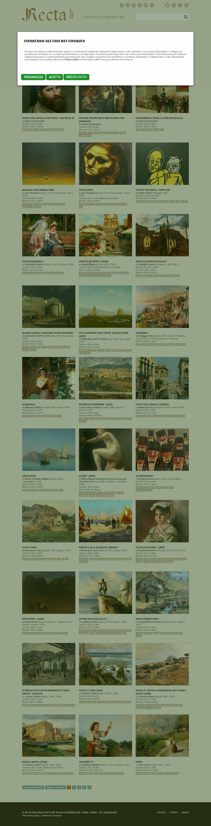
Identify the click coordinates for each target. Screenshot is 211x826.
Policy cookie (71, 59)
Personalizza (33, 77)
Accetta (54, 77)
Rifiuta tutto (76, 77)
